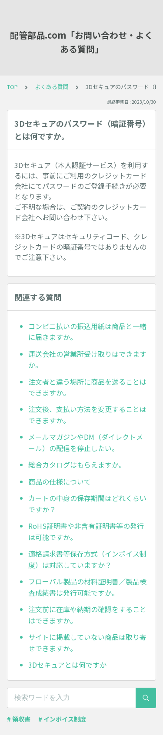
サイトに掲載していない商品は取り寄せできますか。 (87, 642)
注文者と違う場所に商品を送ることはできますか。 (87, 387)
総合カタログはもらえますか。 (77, 464)
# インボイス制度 (62, 719)
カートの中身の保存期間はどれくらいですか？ (87, 503)
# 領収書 (18, 719)
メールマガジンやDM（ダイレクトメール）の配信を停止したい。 (85, 442)
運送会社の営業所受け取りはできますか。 (87, 359)
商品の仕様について (59, 481)
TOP (12, 86)
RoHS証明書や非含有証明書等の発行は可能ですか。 (86, 531)
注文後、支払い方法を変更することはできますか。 (87, 414)
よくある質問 (52, 86)
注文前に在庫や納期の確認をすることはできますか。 (87, 615)
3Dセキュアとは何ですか (67, 664)
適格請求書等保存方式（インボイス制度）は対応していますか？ (87, 559)
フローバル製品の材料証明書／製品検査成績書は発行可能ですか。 (87, 587)
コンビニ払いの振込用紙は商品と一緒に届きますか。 (87, 332)
